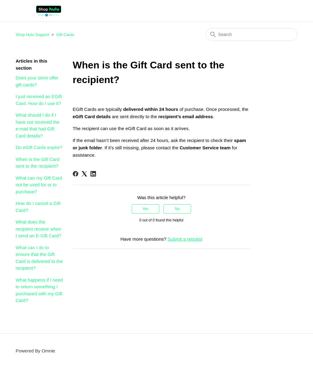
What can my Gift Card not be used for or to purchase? (39, 184)
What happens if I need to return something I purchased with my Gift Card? (39, 290)
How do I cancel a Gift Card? (38, 207)
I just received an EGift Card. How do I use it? (39, 100)
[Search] (251, 34)
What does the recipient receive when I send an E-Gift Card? (38, 228)
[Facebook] (75, 174)
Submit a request (185, 239)
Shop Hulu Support (32, 34)
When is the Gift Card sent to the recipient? (37, 163)
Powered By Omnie (35, 350)
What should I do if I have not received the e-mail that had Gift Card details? (37, 125)
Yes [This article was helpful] (145, 209)
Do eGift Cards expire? (39, 147)
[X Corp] (84, 174)
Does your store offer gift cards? (37, 81)
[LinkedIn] (93, 174)
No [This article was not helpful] (177, 209)
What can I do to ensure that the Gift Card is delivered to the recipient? (39, 258)
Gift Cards (65, 34)
